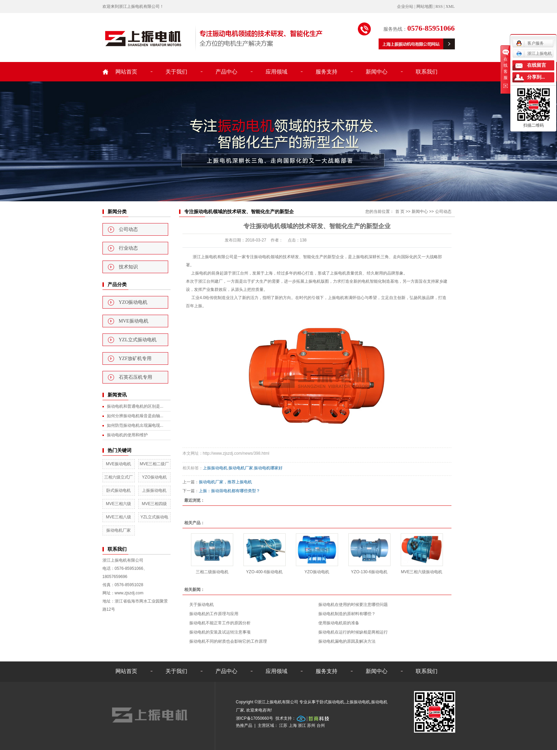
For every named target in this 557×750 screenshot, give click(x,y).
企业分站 (405, 6)
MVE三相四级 (154, 503)
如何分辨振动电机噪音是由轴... (135, 415)
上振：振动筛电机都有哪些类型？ (229, 490)
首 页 (399, 211)
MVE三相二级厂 (154, 464)
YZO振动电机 (133, 302)
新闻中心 (376, 72)
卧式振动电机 (118, 490)
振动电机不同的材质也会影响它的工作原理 (228, 641)
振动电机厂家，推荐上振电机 (225, 482)
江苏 (283, 725)
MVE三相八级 (118, 517)
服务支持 (326, 72)
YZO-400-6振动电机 (264, 571)
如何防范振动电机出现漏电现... (135, 425)
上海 (293, 725)
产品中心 (226, 72)
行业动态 (128, 248)
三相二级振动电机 (212, 571)
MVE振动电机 (133, 321)
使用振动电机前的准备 (338, 623)
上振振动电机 (154, 490)
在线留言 (536, 65)
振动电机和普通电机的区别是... (135, 406)
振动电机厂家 (118, 530)
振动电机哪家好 (268, 468)
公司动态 (128, 229)
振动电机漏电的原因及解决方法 (347, 641)
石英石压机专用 (135, 377)
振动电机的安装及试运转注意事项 (220, 632)
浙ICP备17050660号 (254, 718)
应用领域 (276, 72)
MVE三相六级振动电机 (421, 571)
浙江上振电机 (534, 53)
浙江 (302, 725)
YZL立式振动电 (154, 517)
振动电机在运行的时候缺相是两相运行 (353, 632)
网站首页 (126, 72)
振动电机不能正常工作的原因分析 (220, 623)
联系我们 (426, 72)
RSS (439, 6)
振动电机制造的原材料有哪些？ (347, 613)
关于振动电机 (201, 604)
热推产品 (244, 725)
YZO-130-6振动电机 (369, 571)
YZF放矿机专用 (135, 358)
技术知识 (128, 266)
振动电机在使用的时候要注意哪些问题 (353, 604)
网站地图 (424, 6)
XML (450, 6)
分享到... (536, 77)
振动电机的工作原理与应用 (213, 613)
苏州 (311, 725)
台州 (321, 725)
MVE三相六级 (118, 503)
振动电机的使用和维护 (127, 435)
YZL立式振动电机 (138, 339)
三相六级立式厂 (118, 477)
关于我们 (176, 72)
